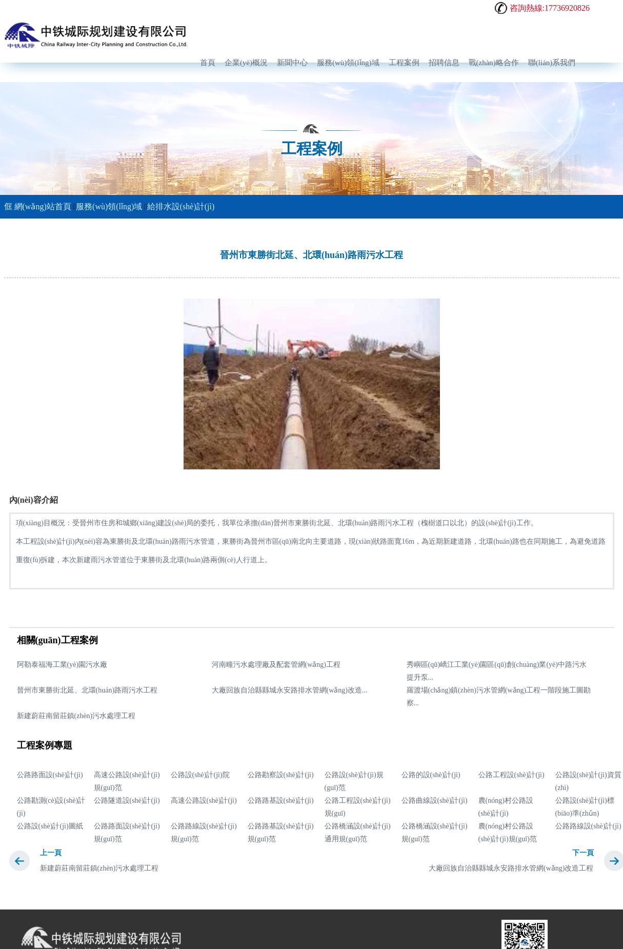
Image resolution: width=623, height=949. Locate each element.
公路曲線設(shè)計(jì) (434, 800)
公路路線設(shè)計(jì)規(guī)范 (204, 832)
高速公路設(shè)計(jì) (204, 800)
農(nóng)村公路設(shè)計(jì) (505, 807)
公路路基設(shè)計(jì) (281, 800)
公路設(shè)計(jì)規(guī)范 (354, 781)
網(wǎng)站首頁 (37, 206)
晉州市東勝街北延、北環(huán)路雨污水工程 (87, 690)
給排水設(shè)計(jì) (181, 206)
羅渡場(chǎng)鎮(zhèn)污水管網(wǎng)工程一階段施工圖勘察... (499, 696)
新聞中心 (292, 62)
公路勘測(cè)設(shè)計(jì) (51, 807)
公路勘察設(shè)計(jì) (281, 775)
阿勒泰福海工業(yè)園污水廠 (62, 664)
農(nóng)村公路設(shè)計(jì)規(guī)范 (507, 832)
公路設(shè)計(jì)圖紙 (50, 826)
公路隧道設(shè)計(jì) (127, 800)
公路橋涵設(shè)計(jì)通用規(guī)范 (358, 832)
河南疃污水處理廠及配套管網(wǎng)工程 (276, 664)
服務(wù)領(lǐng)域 (348, 62)
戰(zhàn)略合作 (494, 62)
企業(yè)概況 (246, 62)
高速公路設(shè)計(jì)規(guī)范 (127, 781)
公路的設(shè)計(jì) (430, 775)
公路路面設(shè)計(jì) (50, 775)
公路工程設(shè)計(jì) (511, 775)
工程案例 (404, 62)
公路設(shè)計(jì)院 (200, 775)
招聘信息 (444, 62)
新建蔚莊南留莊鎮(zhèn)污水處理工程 (76, 716)
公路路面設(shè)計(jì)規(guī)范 (127, 832)
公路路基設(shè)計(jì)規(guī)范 (281, 832)
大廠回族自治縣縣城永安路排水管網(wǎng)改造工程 (511, 868)
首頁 (207, 62)
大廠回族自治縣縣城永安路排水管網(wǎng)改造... (290, 690)
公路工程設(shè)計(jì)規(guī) (358, 807)
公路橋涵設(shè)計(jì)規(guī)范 (434, 832)
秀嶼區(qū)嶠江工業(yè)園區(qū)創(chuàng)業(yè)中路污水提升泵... (497, 671)
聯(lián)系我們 (551, 62)
